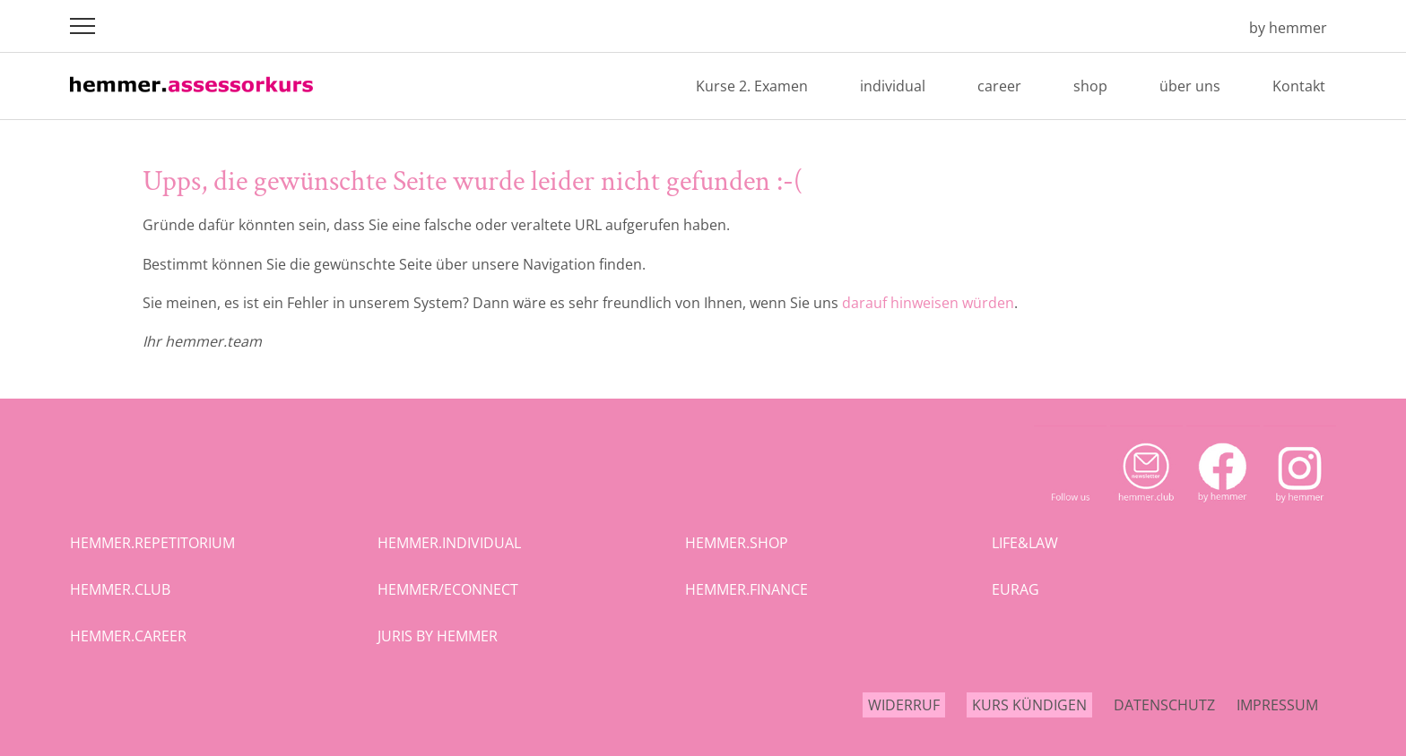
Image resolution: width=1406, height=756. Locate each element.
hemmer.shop (736, 543)
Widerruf (904, 705)
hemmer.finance (746, 589)
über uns (1189, 86)
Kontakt (1298, 86)
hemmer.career (128, 636)
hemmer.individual (449, 543)
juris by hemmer (438, 636)
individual (892, 86)
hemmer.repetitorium (152, 543)
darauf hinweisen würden (928, 303)
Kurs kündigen (1029, 705)
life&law (1025, 543)
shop (1090, 86)
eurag (1015, 589)
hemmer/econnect (448, 589)
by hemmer (1288, 28)
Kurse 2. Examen (752, 86)
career (999, 86)
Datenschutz (1164, 705)
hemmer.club (120, 589)
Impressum (1277, 705)
